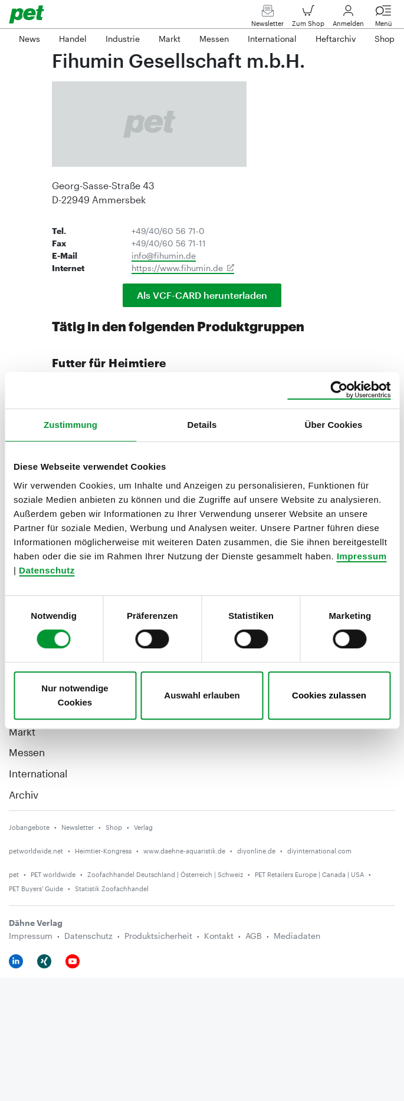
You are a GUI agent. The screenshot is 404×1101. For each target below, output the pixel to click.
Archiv (23, 794)
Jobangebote (29, 827)
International (38, 773)
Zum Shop (308, 18)
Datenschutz (47, 570)
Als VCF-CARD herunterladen (202, 295)
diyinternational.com (319, 851)
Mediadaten (297, 936)
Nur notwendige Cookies (74, 695)
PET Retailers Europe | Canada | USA (309, 874)
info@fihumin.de (164, 255)
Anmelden (348, 18)
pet (14, 874)
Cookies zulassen (329, 695)
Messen (27, 752)
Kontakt (219, 936)
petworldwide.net (36, 851)
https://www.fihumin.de (177, 268)
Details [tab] (202, 425)
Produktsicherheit (158, 936)
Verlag (143, 827)
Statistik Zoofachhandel (112, 888)
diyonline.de (256, 851)
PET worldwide (53, 874)
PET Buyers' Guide (36, 888)
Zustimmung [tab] (70, 425)
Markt (22, 731)
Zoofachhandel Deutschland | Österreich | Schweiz (165, 874)
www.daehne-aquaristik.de (184, 851)
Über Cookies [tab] (334, 425)
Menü (383, 18)
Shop (114, 827)
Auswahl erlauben (201, 695)
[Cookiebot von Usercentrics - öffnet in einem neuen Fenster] (338, 390)
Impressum (362, 556)
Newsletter (267, 18)
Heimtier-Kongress (103, 851)
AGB (253, 936)
